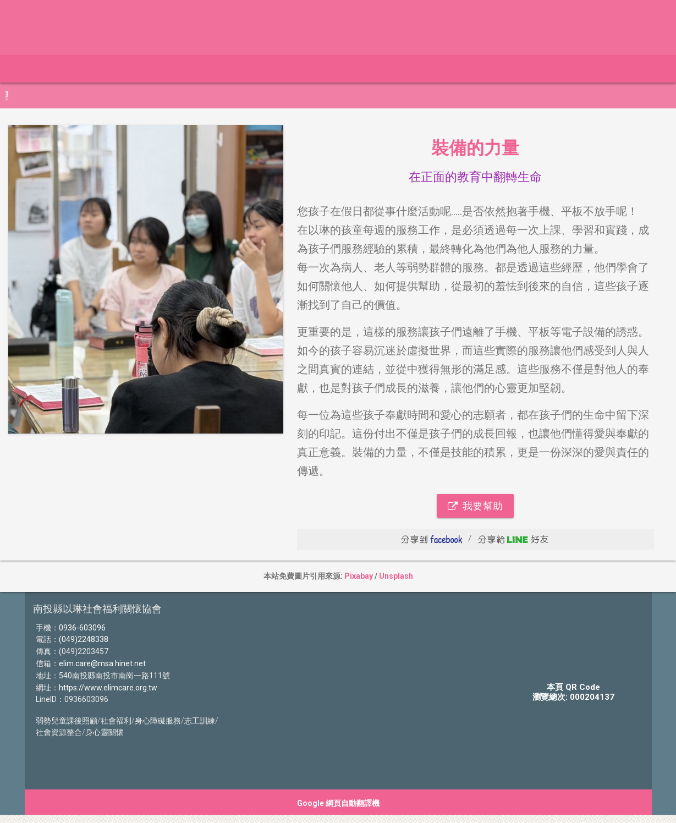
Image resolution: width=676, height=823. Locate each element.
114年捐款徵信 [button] (157, 68)
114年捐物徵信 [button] (236, 68)
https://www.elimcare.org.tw (108, 687)
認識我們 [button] (466, 68)
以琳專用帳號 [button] (312, 68)
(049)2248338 (83, 639)
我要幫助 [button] (475, 506)
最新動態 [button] (36, 68)
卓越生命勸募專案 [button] (393, 68)
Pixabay (358, 576)
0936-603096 (82, 627)
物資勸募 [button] (521, 68)
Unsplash (396, 576)
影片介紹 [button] (576, 68)
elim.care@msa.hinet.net (102, 663)
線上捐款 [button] (91, 68)
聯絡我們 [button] (626, 68)
